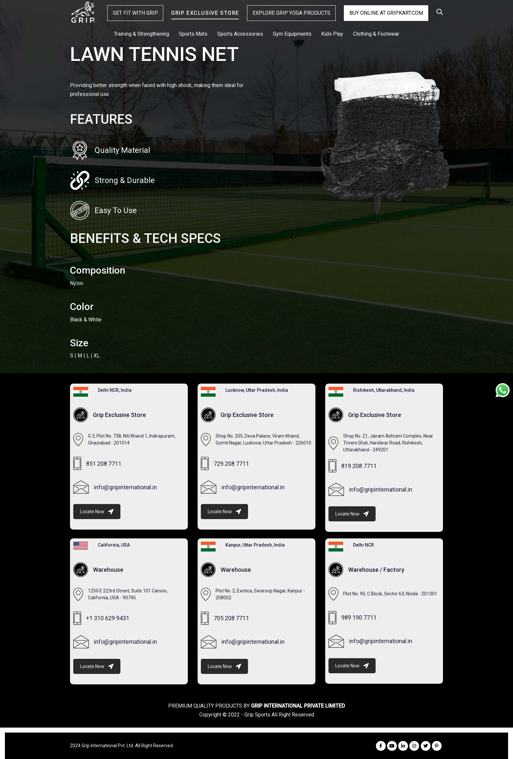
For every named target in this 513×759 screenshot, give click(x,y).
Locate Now (97, 511)
